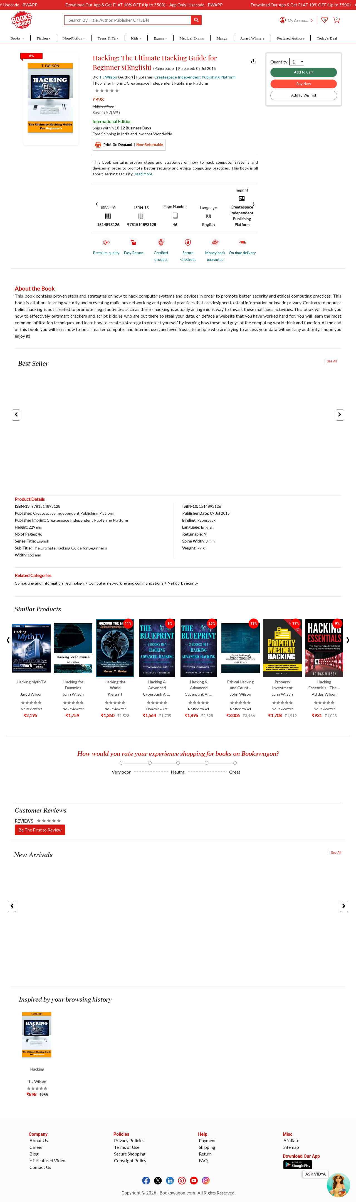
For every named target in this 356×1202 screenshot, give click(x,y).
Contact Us (40, 1167)
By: (105, 77)
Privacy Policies (129, 1140)
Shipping (207, 1147)
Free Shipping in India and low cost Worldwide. (133, 133)
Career (36, 1147)
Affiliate (291, 1140)
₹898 (98, 99)
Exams (159, 38)
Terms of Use (126, 1147)
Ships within (122, 128)
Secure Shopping (129, 1153)
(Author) (125, 77)
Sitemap (291, 1147)
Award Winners (252, 38)
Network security (183, 583)
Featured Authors (290, 38)
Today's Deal (327, 38)
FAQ (203, 1160)
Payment (207, 1140)
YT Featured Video (47, 1160)
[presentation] (97, 203)
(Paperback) (163, 68)
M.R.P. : (103, 106)
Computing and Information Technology (49, 583)
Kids (134, 38)
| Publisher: (185, 77)
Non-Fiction (72, 38)
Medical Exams (192, 38)
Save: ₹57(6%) (106, 112)
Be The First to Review (39, 829)
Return (205, 1153)
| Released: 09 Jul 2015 (196, 68)
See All (332, 361)
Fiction (42, 38)
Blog (34, 1153)
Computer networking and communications (126, 583)
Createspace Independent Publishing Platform (195, 77)
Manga (222, 38)
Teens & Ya (107, 38)
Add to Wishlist (303, 95)
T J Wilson (108, 77)
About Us (38, 1140)
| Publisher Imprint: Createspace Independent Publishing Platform (150, 83)
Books (16, 38)
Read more (143, 173)
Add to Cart (303, 72)
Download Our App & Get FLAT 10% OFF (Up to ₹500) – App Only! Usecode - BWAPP (156, 4)
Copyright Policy (130, 1160)
